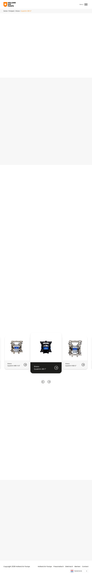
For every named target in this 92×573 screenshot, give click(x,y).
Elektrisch (69, 567)
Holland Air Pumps (45, 567)
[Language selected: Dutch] (79, 571)
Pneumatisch (58, 567)
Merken (77, 567)
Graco (18, 11)
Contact (85, 567)
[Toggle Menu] (86, 4)
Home (5, 11)
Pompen (12, 11)
